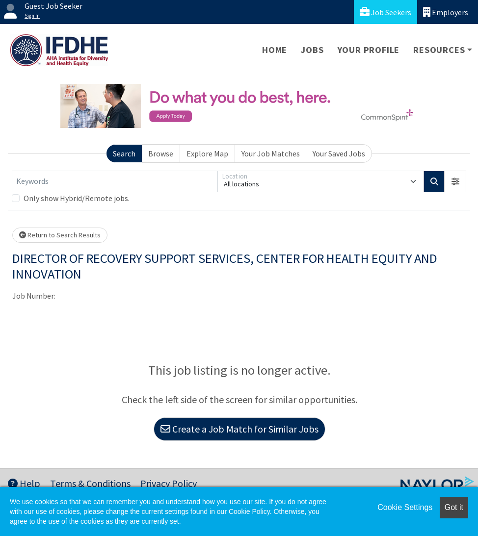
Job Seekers (385, 12)
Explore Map (207, 153)
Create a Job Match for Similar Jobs (239, 429)
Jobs (312, 49)
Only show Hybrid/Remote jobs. (77, 198)
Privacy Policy (168, 483)
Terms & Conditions (90, 483)
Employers (445, 12)
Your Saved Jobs (339, 153)
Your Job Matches (270, 153)
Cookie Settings (404, 507)
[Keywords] (114, 181)
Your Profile (369, 49)
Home (274, 49)
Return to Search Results (60, 234)
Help (24, 483)
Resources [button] (439, 49)
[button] (455, 181)
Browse (160, 153)
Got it (454, 507)
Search (124, 153)
